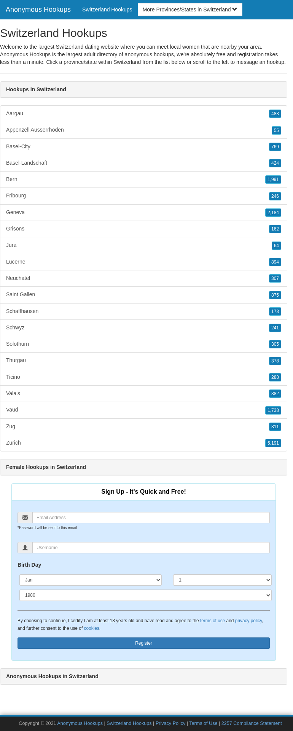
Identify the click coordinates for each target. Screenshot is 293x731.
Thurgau (143, 360)
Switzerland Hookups (107, 9)
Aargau (143, 114)
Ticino (143, 377)
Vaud (143, 410)
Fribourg (143, 196)
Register (143, 643)
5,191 (273, 443)
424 (275, 163)
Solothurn (143, 344)
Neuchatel (143, 278)
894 (275, 262)
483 (275, 113)
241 (275, 328)
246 (275, 196)
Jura (143, 245)
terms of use (212, 620)
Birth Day (29, 565)
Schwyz (143, 328)
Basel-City (143, 147)
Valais (143, 393)
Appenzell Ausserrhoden (143, 130)
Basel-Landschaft (143, 163)
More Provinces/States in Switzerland (190, 9)
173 (275, 311)
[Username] (151, 547)
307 (275, 278)
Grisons (143, 229)
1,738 (273, 410)
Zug (143, 427)
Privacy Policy (170, 723)
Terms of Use (203, 723)
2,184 (273, 212)
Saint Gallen (143, 295)
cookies (91, 628)
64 (276, 245)
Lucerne (143, 262)
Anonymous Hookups (38, 9)
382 (275, 393)
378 (275, 361)
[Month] (90, 580)
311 (275, 426)
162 (275, 229)
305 (275, 344)
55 (276, 130)
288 (275, 377)
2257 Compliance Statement (251, 723)
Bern (143, 179)
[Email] (151, 517)
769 (275, 146)
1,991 (273, 179)
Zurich (143, 443)
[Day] (222, 580)
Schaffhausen (143, 311)
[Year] (145, 595)
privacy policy (248, 620)
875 (275, 295)
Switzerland (127, 62)
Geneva (143, 212)
